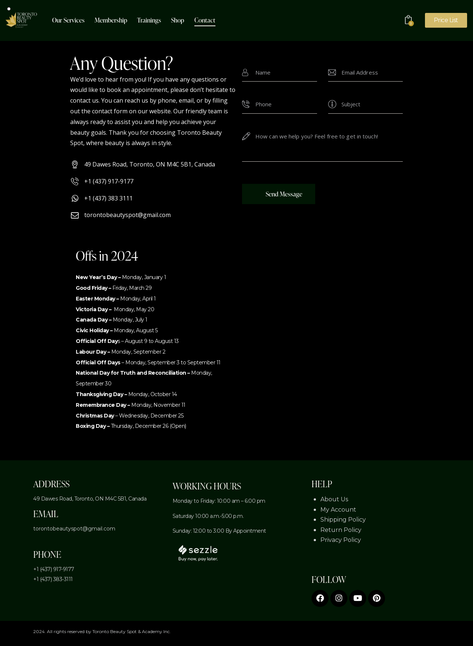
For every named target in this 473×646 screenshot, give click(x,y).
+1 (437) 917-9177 (53, 569)
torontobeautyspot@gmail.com (74, 528)
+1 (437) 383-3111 (53, 579)
